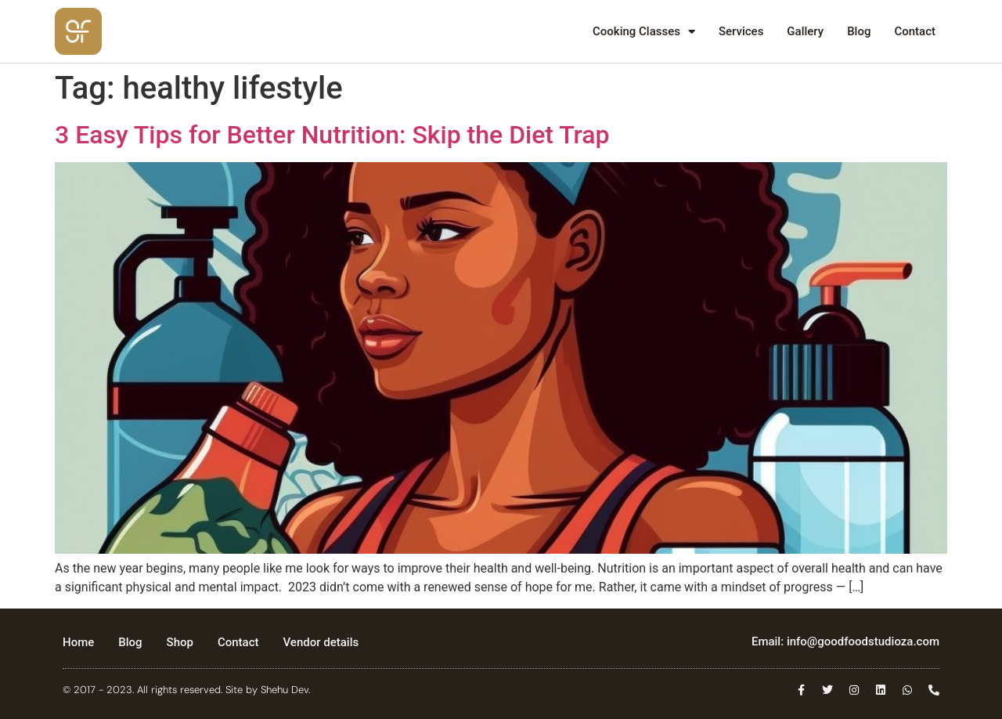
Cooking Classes (644, 31)
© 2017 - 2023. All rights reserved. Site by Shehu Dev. (186, 689)
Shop (180, 642)
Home (78, 642)
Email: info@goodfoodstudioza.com (845, 641)
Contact (914, 31)
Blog (858, 31)
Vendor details (321, 642)
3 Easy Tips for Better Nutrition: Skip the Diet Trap (332, 135)
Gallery (805, 31)
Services (741, 31)
